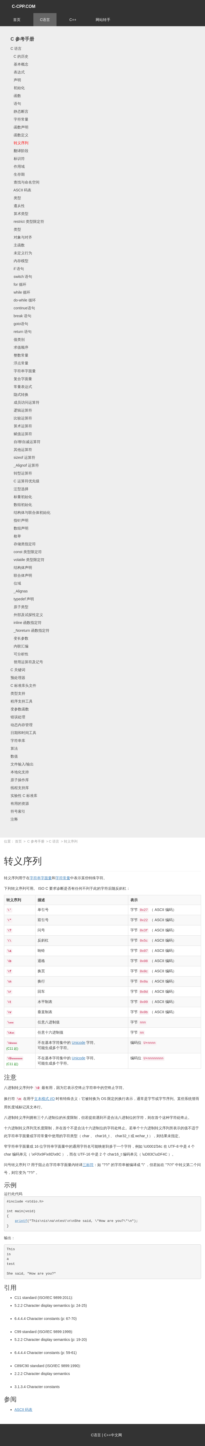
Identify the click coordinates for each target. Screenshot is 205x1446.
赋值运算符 (21, 434)
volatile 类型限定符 (27, 560)
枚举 (16, 536)
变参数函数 (20, 709)
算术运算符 (21, 426)
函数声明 (19, 127)
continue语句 (23, 308)
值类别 (18, 339)
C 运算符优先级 (25, 481)
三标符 (88, 1165)
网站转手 (103, 20)
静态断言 (19, 111)
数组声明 (19, 528)
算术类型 (19, 214)
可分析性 (19, 654)
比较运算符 (21, 418)
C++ (72, 20)
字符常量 (19, 119)
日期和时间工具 (23, 733)
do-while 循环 (23, 300)
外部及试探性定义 (27, 615)
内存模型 (19, 261)
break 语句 (21, 316)
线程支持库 (20, 788)
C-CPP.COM (23, 6)
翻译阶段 (19, 151)
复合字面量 (21, 379)
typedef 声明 (22, 599)
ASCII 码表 (21, 190)
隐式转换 (19, 394)
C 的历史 (19, 56)
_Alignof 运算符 (25, 465)
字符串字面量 (23, 371)
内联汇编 (19, 646)
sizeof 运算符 (23, 457)
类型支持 (18, 693)
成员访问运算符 (25, 402)
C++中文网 (113, 1435)
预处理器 (18, 678)
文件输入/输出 (22, 764)
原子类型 (19, 607)
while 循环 (20, 292)
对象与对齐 (21, 237)
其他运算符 (21, 449)
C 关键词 (18, 670)
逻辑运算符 (21, 410)
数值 (14, 756)
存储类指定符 (23, 544)
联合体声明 (21, 575)
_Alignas (19, 591)
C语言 (45, 20)
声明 (16, 80)
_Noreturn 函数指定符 (30, 630)
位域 (16, 583)
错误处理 (18, 717)
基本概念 (19, 64)
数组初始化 (21, 505)
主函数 (18, 245)
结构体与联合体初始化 (30, 512)
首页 (16, 20)
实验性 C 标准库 (24, 796)
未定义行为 (21, 253)
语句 (16, 103)
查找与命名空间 (25, 182)
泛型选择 (19, 489)
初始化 (18, 88)
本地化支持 (20, 772)
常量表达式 (21, 387)
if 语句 (17, 269)
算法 (14, 748)
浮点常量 (19, 363)
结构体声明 (21, 567)
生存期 (18, 174)
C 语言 (16, 48)
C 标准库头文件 (23, 685)
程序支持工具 (22, 701)
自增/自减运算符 (25, 442)
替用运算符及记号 (27, 662)
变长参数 (19, 638)
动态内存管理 (22, 725)
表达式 (18, 72)
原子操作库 (20, 780)
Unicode (78, 1042)
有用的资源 (20, 803)
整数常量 (19, 355)
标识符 (18, 159)
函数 (16, 96)
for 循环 (18, 284)
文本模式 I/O (44, 1099)
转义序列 (19, 143)
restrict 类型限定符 (27, 221)
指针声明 (19, 520)
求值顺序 (19, 347)
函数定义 (19, 135)
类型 (16, 198)
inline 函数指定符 (26, 623)
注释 (14, 819)
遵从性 (18, 206)
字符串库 (18, 740)
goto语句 (19, 324)
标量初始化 (21, 497)
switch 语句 (21, 276)
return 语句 (21, 332)
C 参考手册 (22, 39)
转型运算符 (21, 473)
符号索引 (18, 811)
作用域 (18, 166)
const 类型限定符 (26, 552)
